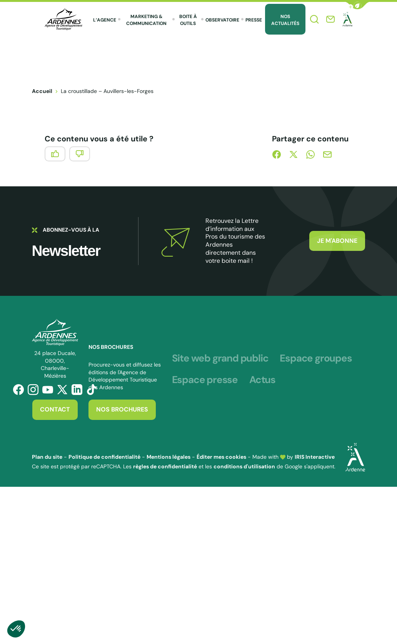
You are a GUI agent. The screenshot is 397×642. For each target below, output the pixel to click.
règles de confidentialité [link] (165, 466)
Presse (253, 20)
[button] (357, 6)
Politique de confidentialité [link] (104, 456)
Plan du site (47, 456)
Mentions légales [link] (168, 456)
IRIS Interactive (315, 456)
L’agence (104, 20)
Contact (55, 409)
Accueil (42, 91)
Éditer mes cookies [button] (221, 456)
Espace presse (205, 380)
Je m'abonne (337, 241)
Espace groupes (316, 358)
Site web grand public (220, 358)
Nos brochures (122, 409)
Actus (262, 380)
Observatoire (222, 20)
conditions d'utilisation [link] (244, 466)
